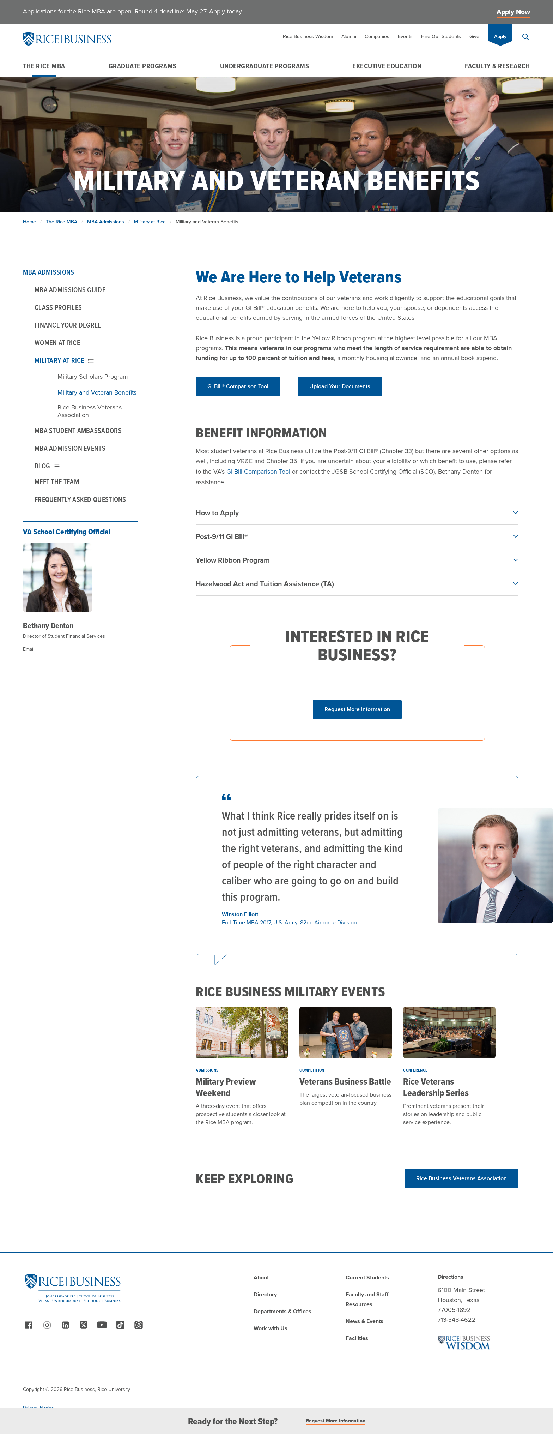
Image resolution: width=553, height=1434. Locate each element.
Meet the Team (57, 482)
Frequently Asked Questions (80, 499)
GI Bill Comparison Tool (258, 471)
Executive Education (386, 66)
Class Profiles (58, 307)
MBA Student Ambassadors (78, 430)
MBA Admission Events (70, 448)
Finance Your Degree (68, 325)
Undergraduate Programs (264, 66)
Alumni (348, 36)
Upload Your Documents (339, 386)
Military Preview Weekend (226, 1087)
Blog (47, 466)
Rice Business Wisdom (308, 36)
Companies (377, 36)
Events (405, 36)
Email (28, 649)
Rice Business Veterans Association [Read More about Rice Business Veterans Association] (461, 1178)
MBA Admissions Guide (70, 290)
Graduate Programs (143, 66)
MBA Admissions (105, 222)
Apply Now (513, 12)
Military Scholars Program (92, 376)
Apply (500, 36)
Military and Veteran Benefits (96, 392)
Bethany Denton (48, 625)
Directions (450, 1277)
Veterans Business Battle (345, 1081)
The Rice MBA (44, 66)
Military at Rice (150, 222)
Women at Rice (57, 342)
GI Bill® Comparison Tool (237, 386)
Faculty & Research (497, 66)
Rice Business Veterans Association (89, 411)
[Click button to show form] (357, 709)
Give (474, 36)
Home (29, 222)
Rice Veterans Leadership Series (436, 1087)
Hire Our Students (441, 36)
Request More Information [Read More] (335, 1420)
